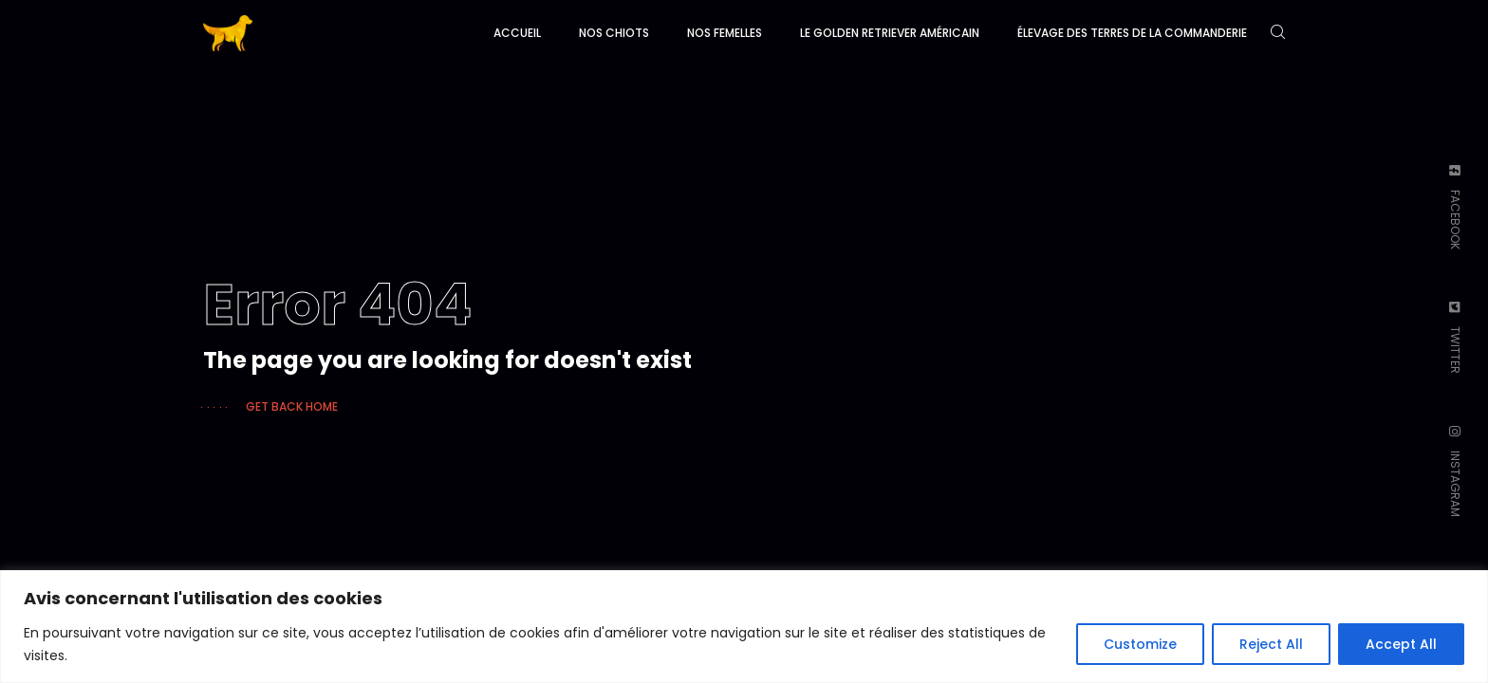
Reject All (1271, 644)
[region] (744, 626)
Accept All (1401, 644)
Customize (1140, 644)
